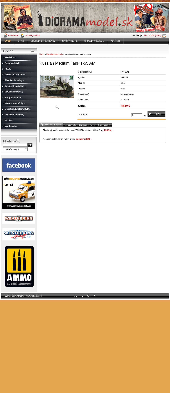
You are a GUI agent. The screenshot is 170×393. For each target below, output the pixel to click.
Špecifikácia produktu (51, 124)
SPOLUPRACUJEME (94, 41)
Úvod (41, 54)
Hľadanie (9, 141)
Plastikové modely (54, 54)
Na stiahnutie (70, 125)
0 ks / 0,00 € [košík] (152, 35)
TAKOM (107, 130)
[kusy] (136, 115)
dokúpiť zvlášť (83, 139)
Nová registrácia (32, 35)
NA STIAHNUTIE (70, 41)
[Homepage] (7, 41)
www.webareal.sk (34, 296)
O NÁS (21, 41)
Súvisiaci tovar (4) (87, 125)
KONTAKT (115, 41)
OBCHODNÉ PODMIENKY (43, 41)
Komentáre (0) (104, 125)
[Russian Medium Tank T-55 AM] (57, 90)
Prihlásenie (13, 35)
